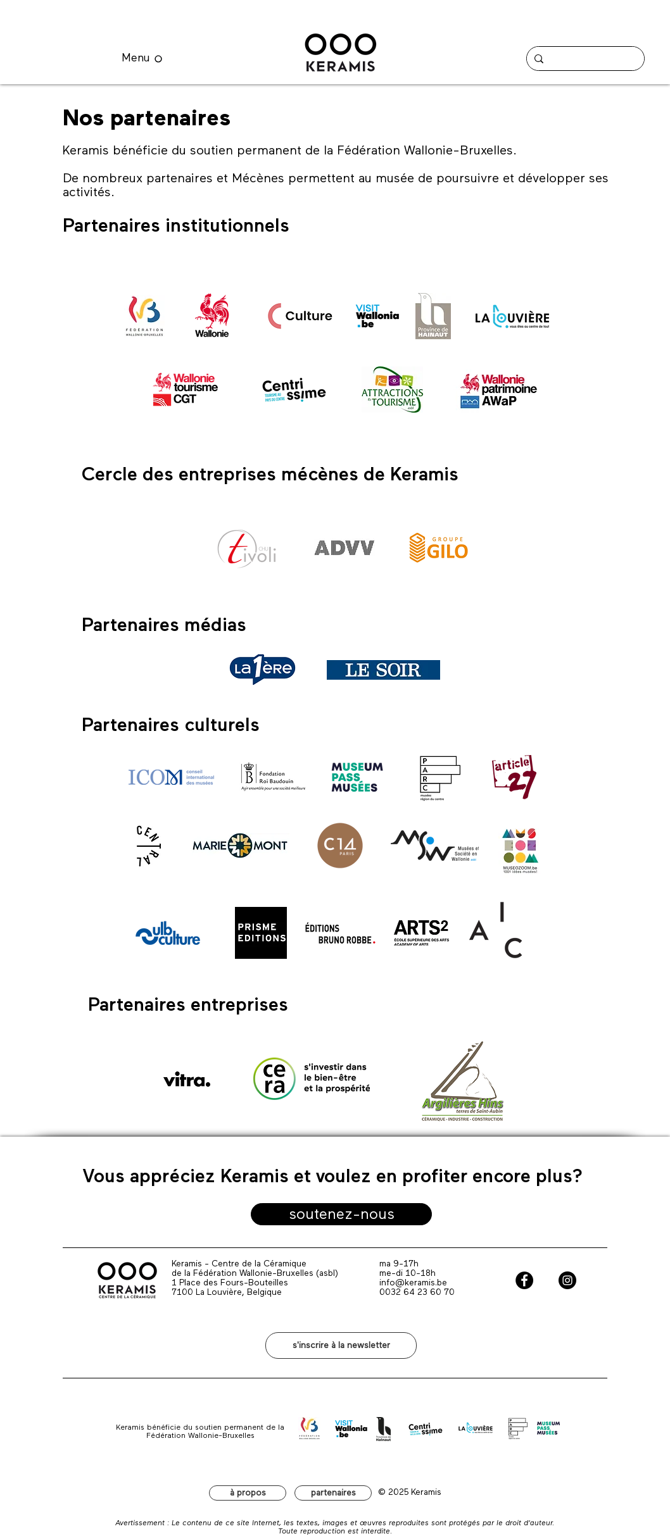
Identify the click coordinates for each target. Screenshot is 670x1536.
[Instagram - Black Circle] (567, 1280)
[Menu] (142, 58)
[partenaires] (333, 1493)
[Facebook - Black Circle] (524, 1280)
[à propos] (247, 1493)
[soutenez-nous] (341, 1214)
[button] (341, 1345)
